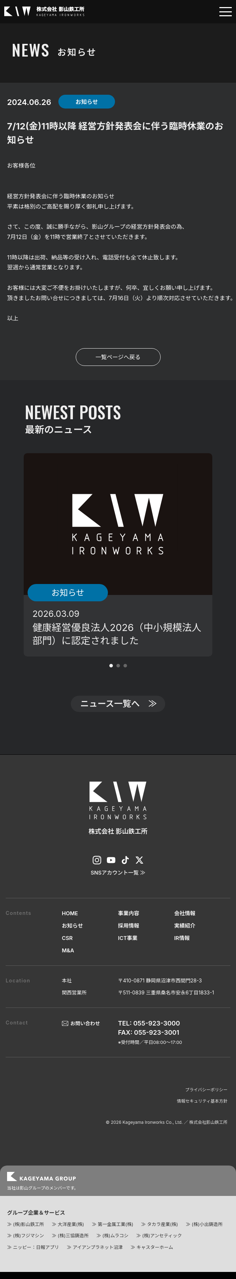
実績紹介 (184, 933)
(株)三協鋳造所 (73, 1244)
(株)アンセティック (162, 1244)
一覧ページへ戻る (118, 357)
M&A (68, 958)
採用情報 (128, 933)
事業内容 (128, 921)
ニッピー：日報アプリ (36, 1255)
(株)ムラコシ (115, 1244)
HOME (70, 921)
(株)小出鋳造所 (207, 1232)
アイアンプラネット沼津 (97, 1255)
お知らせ (72, 933)
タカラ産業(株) (162, 1232)
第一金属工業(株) (115, 1232)
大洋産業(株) (71, 1232)
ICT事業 (127, 946)
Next (226, 555)
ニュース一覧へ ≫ (119, 711)
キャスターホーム (155, 1255)
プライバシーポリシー (206, 1097)
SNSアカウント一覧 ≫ (118, 880)
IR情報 (182, 946)
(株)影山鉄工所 (28, 1232)
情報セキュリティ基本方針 (202, 1109)
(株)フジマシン (28, 1244)
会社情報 (184, 921)
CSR (67, 946)
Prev (9, 555)
